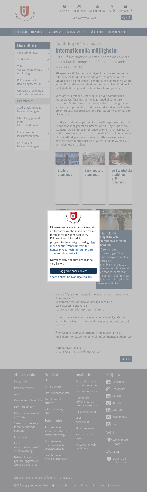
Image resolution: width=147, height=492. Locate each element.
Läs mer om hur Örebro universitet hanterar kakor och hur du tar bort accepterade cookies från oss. (72, 247)
